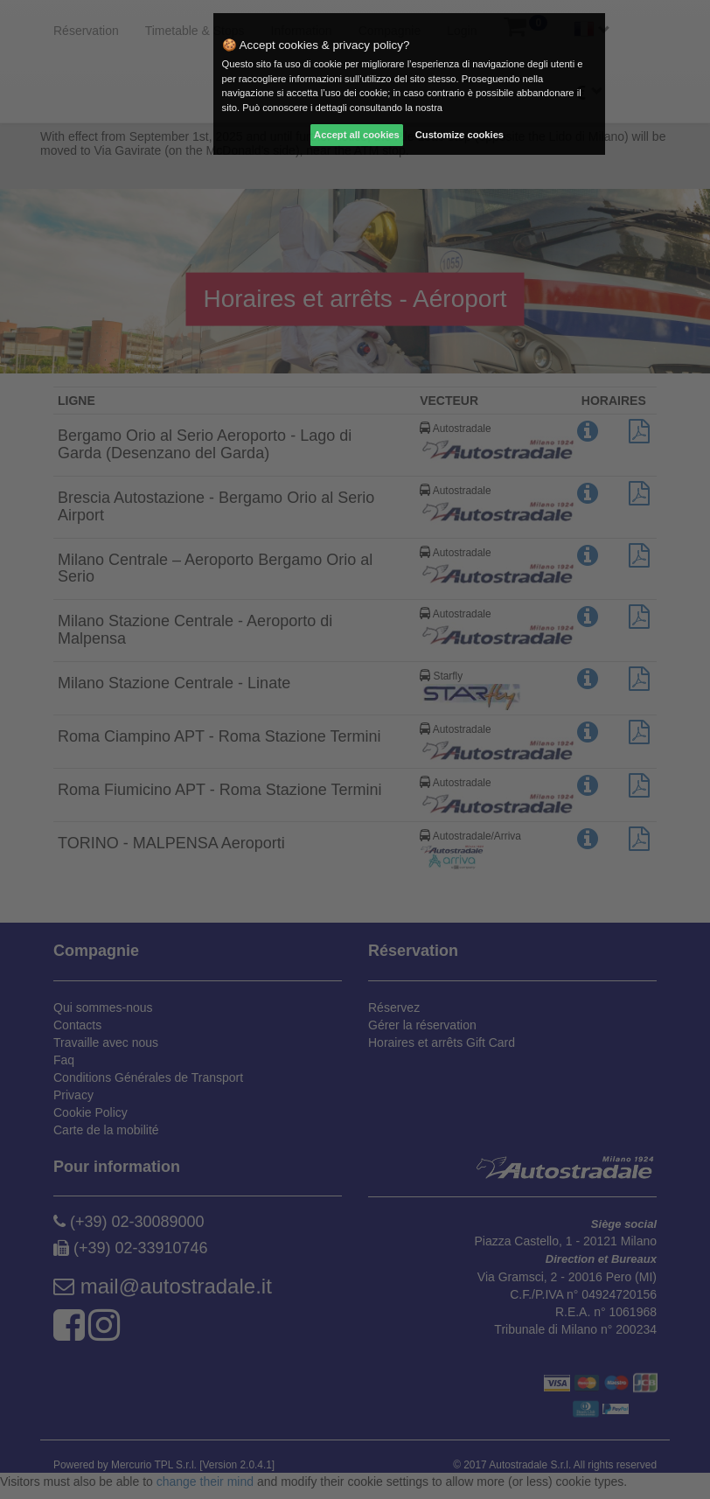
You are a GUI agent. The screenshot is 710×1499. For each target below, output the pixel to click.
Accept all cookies (357, 134)
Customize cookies (459, 134)
